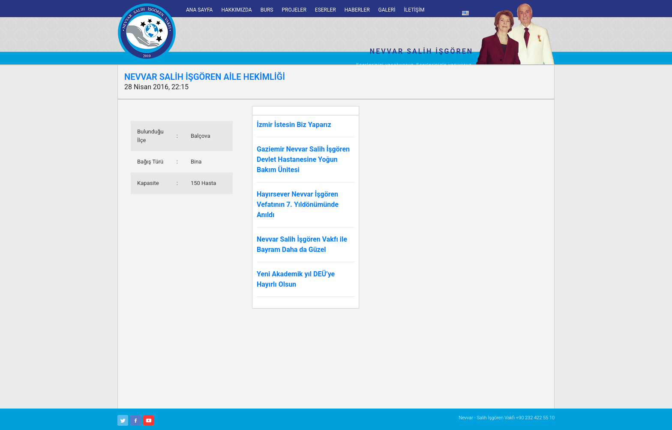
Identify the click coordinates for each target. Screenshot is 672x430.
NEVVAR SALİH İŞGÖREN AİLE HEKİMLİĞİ (204, 77)
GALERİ (387, 10)
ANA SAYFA (199, 10)
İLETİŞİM (414, 10)
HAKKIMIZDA (236, 10)
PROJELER (294, 10)
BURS (267, 10)
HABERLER (357, 10)
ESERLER (325, 10)
